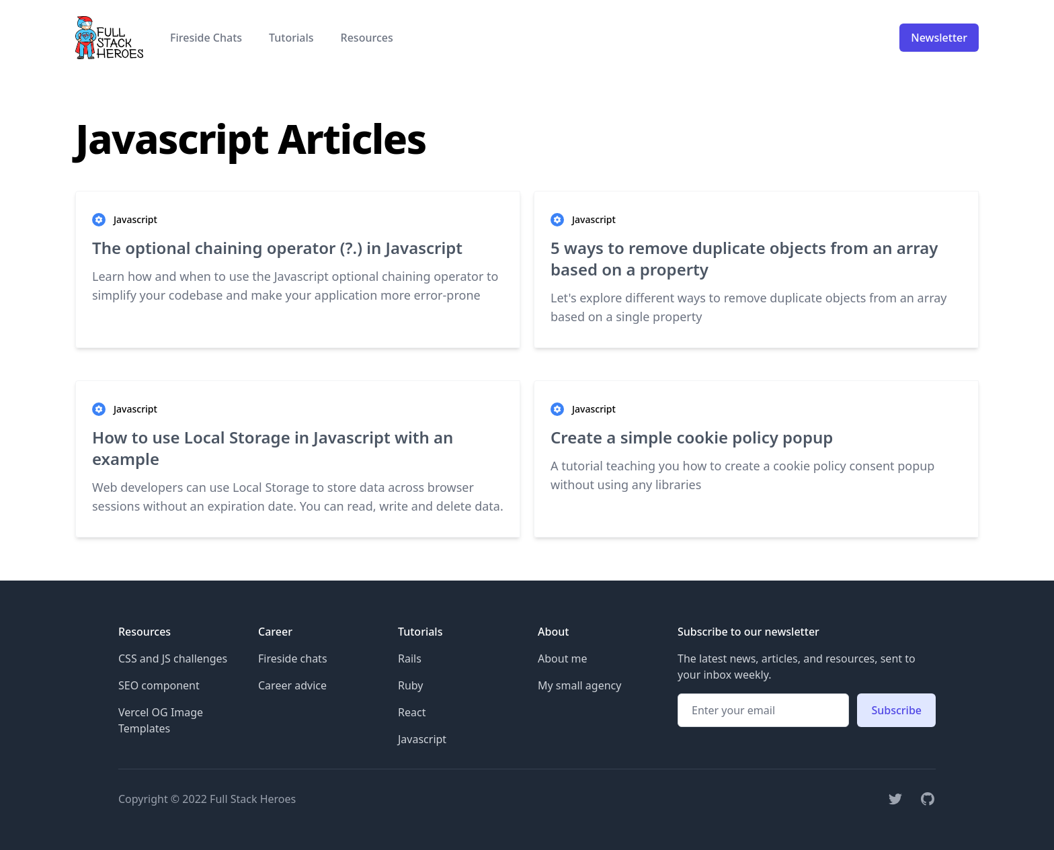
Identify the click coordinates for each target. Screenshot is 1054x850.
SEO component (159, 685)
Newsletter (939, 37)
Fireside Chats (206, 37)
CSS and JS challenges (172, 658)
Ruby (410, 685)
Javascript (422, 739)
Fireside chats (292, 658)
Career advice (292, 685)
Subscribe (896, 710)
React (411, 712)
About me (562, 658)
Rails (409, 658)
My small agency (579, 685)
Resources (367, 37)
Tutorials (291, 37)
